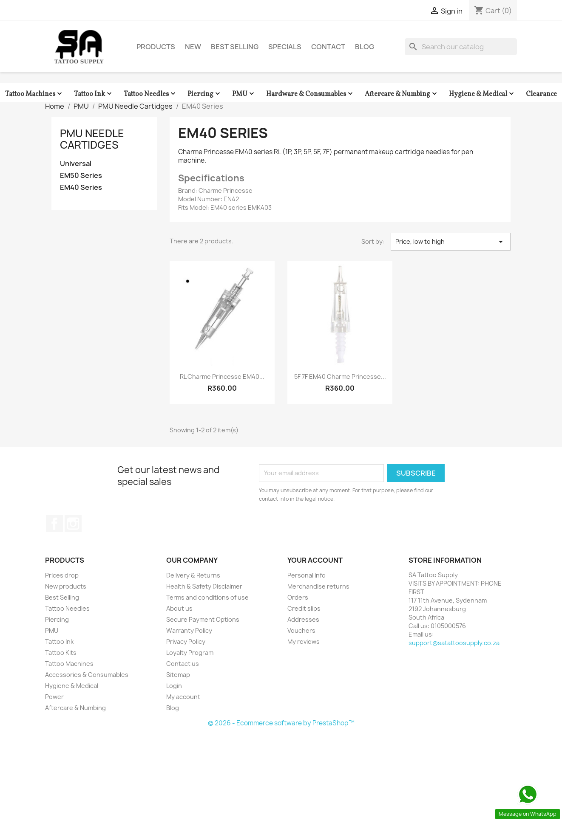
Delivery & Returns (193, 575)
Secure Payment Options (202, 619)
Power (54, 697)
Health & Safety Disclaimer (204, 586)
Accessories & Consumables (86, 675)
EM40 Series (81, 187)
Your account (315, 560)
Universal (75, 163)
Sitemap (178, 675)
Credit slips (304, 608)
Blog (364, 46)
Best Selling (234, 46)
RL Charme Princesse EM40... (222, 376)
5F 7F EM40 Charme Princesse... (340, 376)
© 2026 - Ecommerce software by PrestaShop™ (281, 723)
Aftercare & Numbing (402, 94)
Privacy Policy (185, 641)
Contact (328, 46)
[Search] (461, 46)
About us (179, 608)
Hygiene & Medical (482, 94)
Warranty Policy (189, 630)
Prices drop (62, 575)
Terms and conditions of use (207, 597)
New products (65, 586)
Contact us (182, 664)
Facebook (54, 523)
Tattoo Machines (34, 94)
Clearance (541, 94)
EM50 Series (81, 175)
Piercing (204, 94)
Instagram (73, 523)
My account (183, 697)
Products (155, 46)
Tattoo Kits (61, 652)
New (193, 46)
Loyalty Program (189, 652)
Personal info (306, 575)
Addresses (303, 619)
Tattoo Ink (94, 94)
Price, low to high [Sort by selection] (450, 242)
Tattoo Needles (150, 94)
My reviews (303, 641)
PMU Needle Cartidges (92, 139)
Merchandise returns (318, 586)
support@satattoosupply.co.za (454, 643)
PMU (244, 94)
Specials (284, 46)
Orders (297, 597)
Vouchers (301, 630)
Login (174, 686)
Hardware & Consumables (310, 94)
